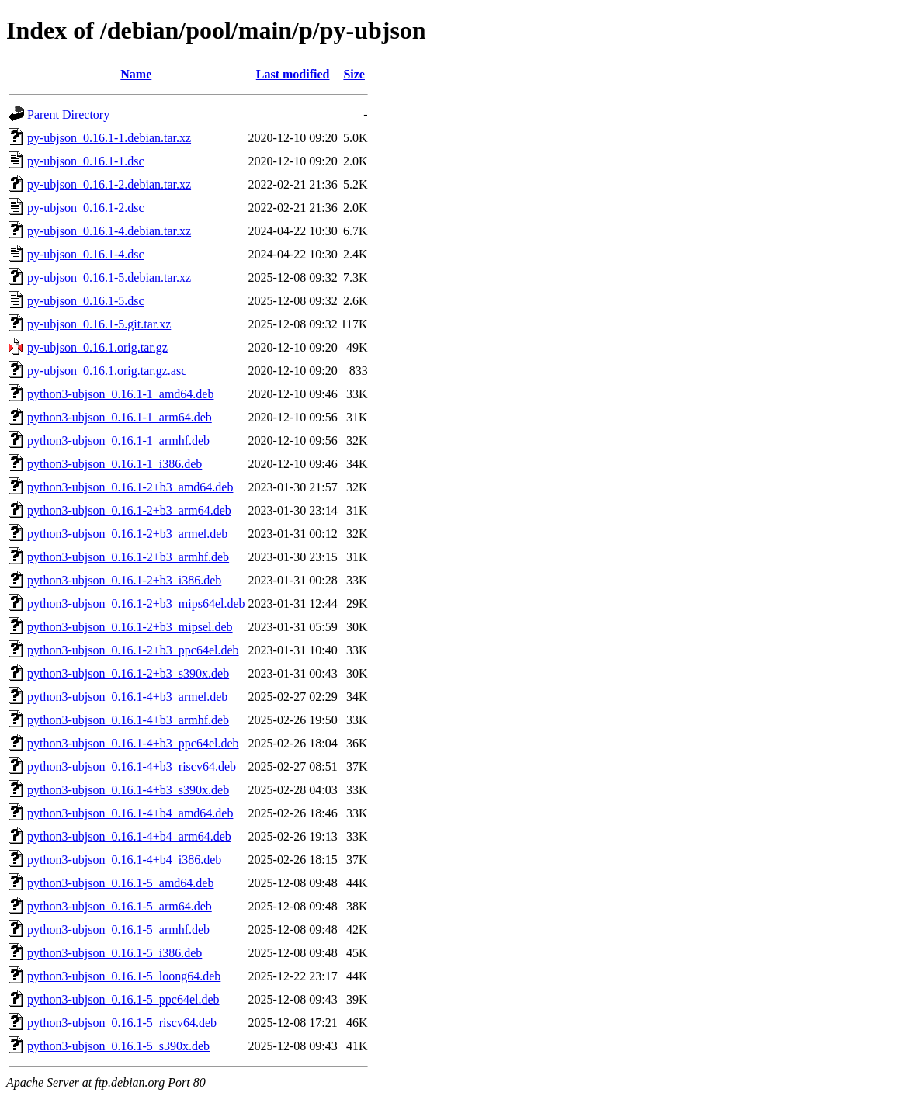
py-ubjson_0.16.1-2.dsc (85, 207)
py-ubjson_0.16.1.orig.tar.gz (97, 347)
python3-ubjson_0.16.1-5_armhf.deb (118, 929)
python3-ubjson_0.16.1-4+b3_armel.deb (127, 696)
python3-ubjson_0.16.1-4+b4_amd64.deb (130, 813)
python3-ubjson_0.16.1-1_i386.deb (114, 463)
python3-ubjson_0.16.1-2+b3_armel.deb (127, 533)
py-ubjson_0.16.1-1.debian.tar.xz (109, 137)
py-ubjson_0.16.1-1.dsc (85, 161)
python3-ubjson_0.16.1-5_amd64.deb (120, 883)
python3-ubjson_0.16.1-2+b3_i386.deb (124, 580)
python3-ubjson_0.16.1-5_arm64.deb (119, 906)
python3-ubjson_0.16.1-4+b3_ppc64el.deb (133, 743)
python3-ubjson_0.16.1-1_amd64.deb (120, 394)
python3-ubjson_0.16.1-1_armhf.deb (118, 440)
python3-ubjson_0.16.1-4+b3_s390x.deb (128, 789)
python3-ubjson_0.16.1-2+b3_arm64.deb (129, 510)
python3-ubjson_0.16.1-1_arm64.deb (119, 417)
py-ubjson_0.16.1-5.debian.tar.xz (109, 277)
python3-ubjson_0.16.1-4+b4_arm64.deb (129, 836)
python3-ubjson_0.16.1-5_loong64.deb (123, 976)
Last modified (293, 74)
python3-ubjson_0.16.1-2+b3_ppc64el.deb (133, 650)
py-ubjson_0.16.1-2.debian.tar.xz (109, 184)
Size (354, 74)
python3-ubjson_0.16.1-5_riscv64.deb (122, 1022)
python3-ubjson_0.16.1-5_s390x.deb (118, 1046)
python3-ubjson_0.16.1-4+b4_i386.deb (124, 859)
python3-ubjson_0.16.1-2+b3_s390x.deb (128, 673)
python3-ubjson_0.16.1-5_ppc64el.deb (123, 999)
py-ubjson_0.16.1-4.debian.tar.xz (109, 231)
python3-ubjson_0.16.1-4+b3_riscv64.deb (131, 766)
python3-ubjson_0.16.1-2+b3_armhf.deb (128, 557)
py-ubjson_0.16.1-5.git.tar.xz (99, 324)
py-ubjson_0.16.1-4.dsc (85, 254)
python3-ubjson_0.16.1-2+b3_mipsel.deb (130, 626)
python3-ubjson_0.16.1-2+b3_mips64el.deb (136, 603)
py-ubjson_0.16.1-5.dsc (85, 300)
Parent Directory (68, 114)
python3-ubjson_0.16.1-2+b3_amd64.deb (130, 487)
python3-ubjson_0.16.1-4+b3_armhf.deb (128, 720)
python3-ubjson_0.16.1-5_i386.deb (114, 952)
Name (135, 74)
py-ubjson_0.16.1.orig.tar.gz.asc (106, 370)
